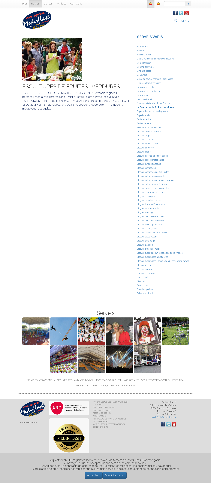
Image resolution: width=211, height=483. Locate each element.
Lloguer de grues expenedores (151, 192)
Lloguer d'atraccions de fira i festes (153, 172)
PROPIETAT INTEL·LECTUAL (104, 407)
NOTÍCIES (61, 4)
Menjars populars (145, 269)
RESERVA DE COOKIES (102, 413)
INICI (24, 4)
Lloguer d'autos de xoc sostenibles (153, 188)
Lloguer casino (144, 152)
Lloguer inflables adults (148, 208)
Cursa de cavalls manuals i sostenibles (155, 79)
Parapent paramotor (146, 273)
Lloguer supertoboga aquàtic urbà (152, 257)
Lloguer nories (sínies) (147, 228)
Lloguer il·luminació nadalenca (151, 204)
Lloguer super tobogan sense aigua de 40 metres (160, 253)
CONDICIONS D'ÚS (100, 427)
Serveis (181, 20)
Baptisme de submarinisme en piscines (155, 59)
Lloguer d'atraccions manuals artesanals (155, 180)
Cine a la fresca (144, 71)
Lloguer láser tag (145, 212)
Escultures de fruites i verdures (155, 107)
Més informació (114, 475)
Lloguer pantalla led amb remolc (152, 232)
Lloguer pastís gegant (147, 237)
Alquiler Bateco (144, 46)
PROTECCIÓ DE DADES (102, 410)
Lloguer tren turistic (146, 265)
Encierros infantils (145, 99)
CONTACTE (76, 4)
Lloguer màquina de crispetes (151, 216)
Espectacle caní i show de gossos (152, 111)
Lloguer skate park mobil (148, 249)
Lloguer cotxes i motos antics (150, 160)
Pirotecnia (141, 281)
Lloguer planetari (145, 245)
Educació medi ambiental (148, 91)
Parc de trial (142, 277)
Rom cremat (142, 285)
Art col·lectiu (142, 50)
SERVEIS (35, 4)
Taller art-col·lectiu (145, 293)
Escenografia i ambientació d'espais (153, 103)
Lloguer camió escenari (148, 143)
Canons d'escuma (145, 67)
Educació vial (143, 95)
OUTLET (48, 4)
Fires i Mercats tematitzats (149, 127)
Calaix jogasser (144, 63)
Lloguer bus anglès (146, 139)
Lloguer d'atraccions (146, 168)
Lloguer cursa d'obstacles (149, 164)
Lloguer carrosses (145, 148)
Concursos (142, 75)
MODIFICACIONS (99, 416)
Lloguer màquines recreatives (150, 220)
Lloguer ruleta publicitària (149, 131)
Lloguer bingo (143, 135)
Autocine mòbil (144, 54)
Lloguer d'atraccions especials (151, 176)
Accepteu (93, 475)
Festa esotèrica (144, 119)
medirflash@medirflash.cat (163, 417)
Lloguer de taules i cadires (149, 200)
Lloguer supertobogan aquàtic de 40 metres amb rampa (163, 261)
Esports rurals (143, 115)
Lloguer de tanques (146, 196)
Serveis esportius (145, 289)
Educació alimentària (146, 87)
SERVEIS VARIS (150, 37)
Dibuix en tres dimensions (149, 83)
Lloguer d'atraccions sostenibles (152, 184)
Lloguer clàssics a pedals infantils (152, 156)
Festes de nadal (144, 123)
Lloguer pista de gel (146, 241)
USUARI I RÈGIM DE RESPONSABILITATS (109, 424)
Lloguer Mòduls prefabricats (150, 224)
